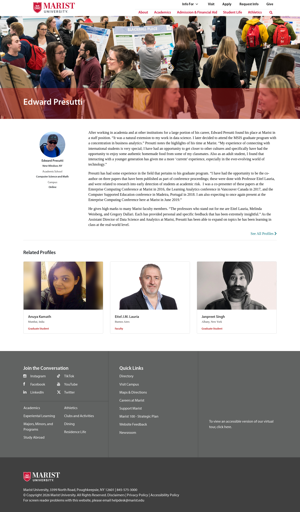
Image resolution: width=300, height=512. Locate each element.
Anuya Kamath (39, 317)
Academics (162, 12)
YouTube (71, 384)
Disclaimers (116, 495)
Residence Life (75, 431)
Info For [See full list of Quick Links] (190, 4)
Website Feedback (133, 424)
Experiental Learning (39, 415)
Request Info (248, 4)
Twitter (69, 392)
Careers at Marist (131, 400)
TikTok (69, 376)
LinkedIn (37, 392)
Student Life (232, 12)
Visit (211, 4)
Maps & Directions (133, 392)
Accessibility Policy (164, 495)
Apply (227, 4)
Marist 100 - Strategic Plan (138, 416)
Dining (69, 423)
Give (269, 4)
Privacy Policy (137, 495)
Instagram (38, 376)
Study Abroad (34, 437)
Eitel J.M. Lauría (127, 317)
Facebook (37, 384)
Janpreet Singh (213, 317)
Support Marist (130, 408)
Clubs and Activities (79, 415)
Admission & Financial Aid (197, 12)
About (143, 12)
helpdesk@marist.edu (128, 500)
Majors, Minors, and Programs (38, 426)
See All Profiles (264, 234)
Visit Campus (129, 384)
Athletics (255, 12)
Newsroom (127, 432)
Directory (126, 376)
